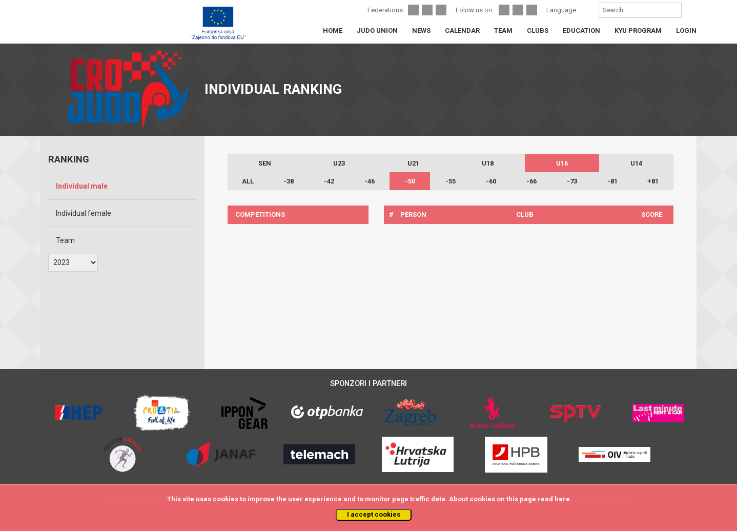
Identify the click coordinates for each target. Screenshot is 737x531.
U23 (339, 163)
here (562, 499)
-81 (612, 181)
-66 (531, 181)
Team (65, 240)
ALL (248, 181)
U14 (636, 163)
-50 (410, 181)
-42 (329, 181)
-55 (450, 181)
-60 (491, 181)
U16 (562, 163)
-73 (572, 181)
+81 (653, 181)
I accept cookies (373, 514)
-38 (288, 181)
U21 (413, 163)
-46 (369, 181)
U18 (488, 163)
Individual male (82, 186)
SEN (264, 163)
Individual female (83, 213)
